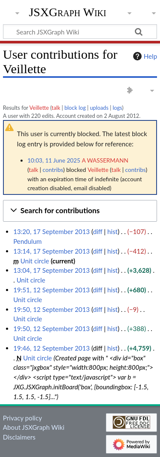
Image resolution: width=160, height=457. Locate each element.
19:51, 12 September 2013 (51, 290)
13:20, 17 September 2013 (51, 231)
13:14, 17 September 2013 (51, 251)
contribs (53, 169)
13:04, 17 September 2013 (51, 270)
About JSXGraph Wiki (33, 427)
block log (75, 107)
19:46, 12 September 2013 (51, 348)
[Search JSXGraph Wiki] (80, 31)
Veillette (39, 107)
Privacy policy (22, 418)
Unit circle (34, 261)
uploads (99, 107)
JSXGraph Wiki (67, 12)
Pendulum (27, 241)
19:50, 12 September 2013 (51, 309)
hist (113, 231)
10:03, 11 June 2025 (53, 160)
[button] (80, 211)
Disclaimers (19, 437)
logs (117, 107)
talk (56, 107)
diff (97, 231)
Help (144, 56)
